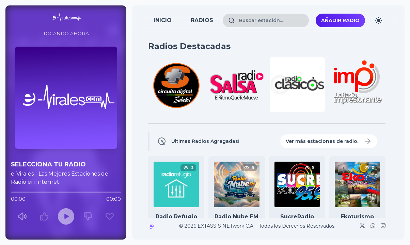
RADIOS (202, 20)
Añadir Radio (340, 20)
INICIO (163, 20)
